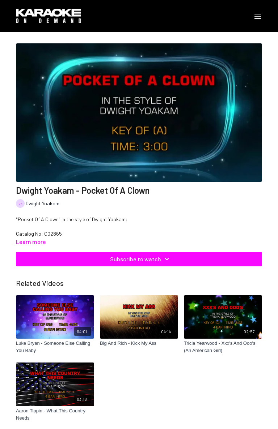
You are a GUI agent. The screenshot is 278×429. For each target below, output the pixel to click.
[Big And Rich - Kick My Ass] (139, 343)
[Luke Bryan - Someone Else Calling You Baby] (55, 347)
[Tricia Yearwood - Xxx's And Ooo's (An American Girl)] (223, 347)
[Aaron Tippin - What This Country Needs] (55, 414)
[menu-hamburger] (257, 16)
